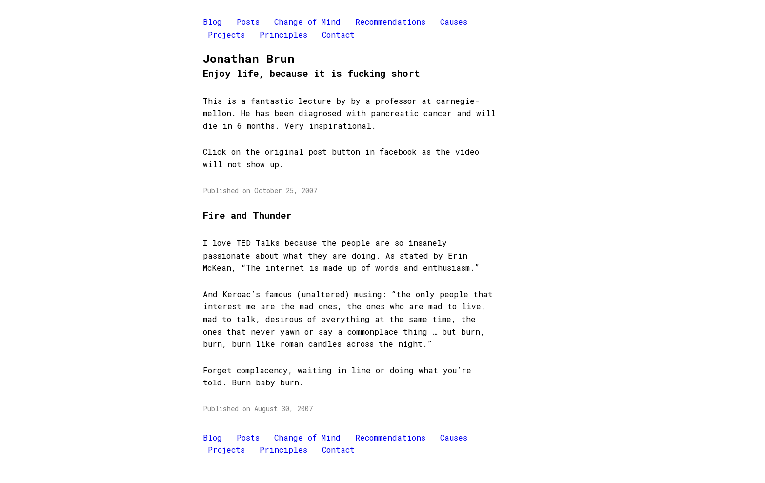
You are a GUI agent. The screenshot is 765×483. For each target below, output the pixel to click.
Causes (453, 22)
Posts (248, 22)
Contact (338, 34)
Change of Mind (307, 22)
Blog (212, 22)
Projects (226, 34)
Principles (283, 34)
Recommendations (390, 22)
